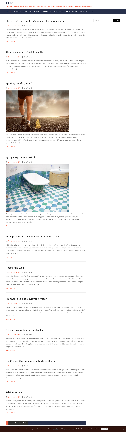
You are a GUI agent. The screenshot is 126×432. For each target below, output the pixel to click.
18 (16, 423)
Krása (45, 11)
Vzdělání (83, 11)
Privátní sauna (14, 392)
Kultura (53, 11)
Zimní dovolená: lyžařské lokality (24, 52)
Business (17, 11)
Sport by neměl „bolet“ (19, 83)
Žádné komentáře (14, 26)
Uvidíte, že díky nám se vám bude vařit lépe (31, 361)
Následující (23, 423)
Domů (9, 11)
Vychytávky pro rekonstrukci (21, 157)
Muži (68, 11)
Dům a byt (28, 11)
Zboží (92, 11)
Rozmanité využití (16, 267)
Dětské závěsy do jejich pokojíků (24, 330)
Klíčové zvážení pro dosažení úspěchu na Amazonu (35, 21)
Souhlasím (104, 429)
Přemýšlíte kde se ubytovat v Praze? (26, 299)
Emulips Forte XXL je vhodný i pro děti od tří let (32, 236)
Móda (61, 11)
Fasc (9, 3)
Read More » (10, 41)
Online (75, 11)
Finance (37, 11)
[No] (124, 429)
